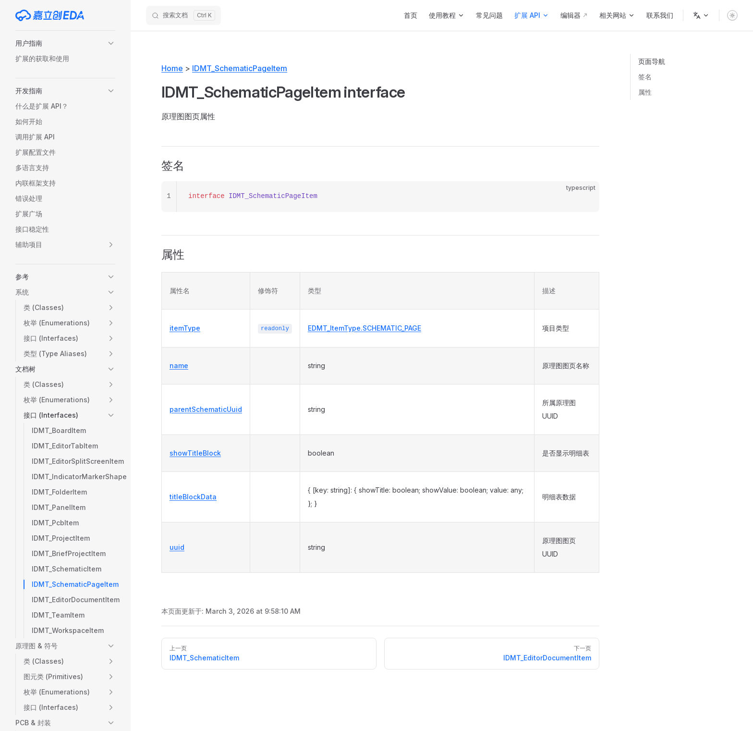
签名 (645, 77)
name (179, 365)
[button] (65, 43)
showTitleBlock (195, 453)
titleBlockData (193, 497)
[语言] (701, 15)
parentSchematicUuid (206, 409)
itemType (185, 328)
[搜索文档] (183, 15)
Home (172, 68)
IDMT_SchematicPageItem (239, 68)
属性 (645, 92)
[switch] (732, 15)
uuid (177, 547)
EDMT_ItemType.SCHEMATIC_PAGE (364, 328)
